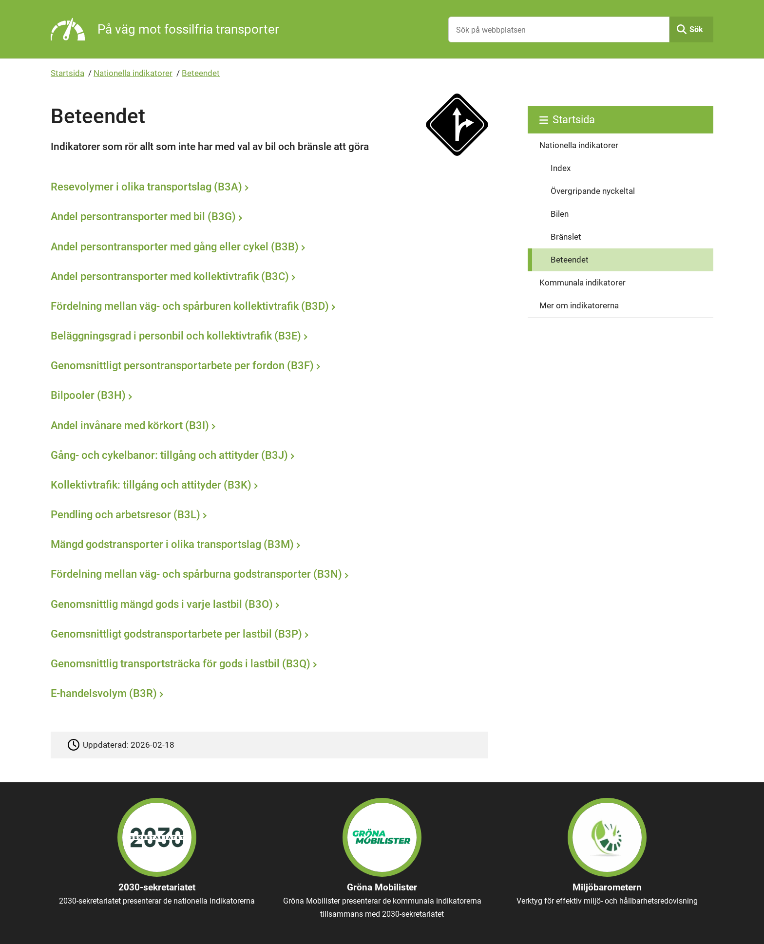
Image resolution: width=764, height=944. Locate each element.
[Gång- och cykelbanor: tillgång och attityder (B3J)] (267, 456)
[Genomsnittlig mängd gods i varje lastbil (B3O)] (267, 605)
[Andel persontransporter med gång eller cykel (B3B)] (267, 247)
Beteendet (201, 73)
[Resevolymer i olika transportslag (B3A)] (267, 188)
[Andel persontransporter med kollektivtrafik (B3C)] (267, 277)
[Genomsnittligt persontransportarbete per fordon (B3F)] (267, 367)
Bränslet (566, 237)
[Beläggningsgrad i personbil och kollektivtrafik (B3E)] (267, 337)
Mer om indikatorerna (579, 305)
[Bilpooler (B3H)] (267, 396)
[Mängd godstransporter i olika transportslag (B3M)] (267, 545)
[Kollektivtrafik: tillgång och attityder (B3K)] (267, 486)
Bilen (560, 214)
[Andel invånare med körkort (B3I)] (267, 426)
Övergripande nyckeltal (593, 191)
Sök (696, 29)
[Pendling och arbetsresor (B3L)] (267, 516)
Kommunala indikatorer (582, 282)
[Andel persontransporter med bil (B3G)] (267, 218)
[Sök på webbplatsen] (558, 29)
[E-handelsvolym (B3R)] (267, 694)
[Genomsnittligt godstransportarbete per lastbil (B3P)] (267, 634)
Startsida (67, 73)
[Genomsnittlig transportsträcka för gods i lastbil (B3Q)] (267, 665)
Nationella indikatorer (133, 73)
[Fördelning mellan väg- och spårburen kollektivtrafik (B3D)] (267, 307)
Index (561, 168)
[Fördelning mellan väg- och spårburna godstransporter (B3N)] (267, 575)
